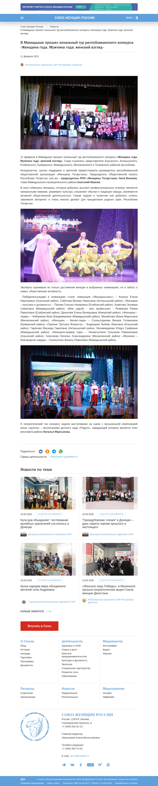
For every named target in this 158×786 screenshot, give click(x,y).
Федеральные (69, 693)
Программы (27, 661)
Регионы (27, 689)
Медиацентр (113, 641)
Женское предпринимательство (74, 655)
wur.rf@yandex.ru (79, 755)
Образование (69, 676)
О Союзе (27, 641)
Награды (25, 653)
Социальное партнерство (76, 668)
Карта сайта (53, 783)
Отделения (27, 693)
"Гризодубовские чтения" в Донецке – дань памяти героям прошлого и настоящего (107, 523)
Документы (27, 665)
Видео (106, 649)
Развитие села (70, 672)
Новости (68, 689)
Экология (67, 664)
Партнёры (26, 657)
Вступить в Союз (39, 626)
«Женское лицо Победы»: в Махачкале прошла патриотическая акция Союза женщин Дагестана (109, 590)
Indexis (134, 783)
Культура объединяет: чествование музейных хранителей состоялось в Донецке (45, 523)
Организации (28, 697)
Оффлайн (108, 697)
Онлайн (107, 693)
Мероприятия (113, 689)
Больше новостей (36, 611)
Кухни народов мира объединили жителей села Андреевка (43, 588)
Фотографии (110, 645)
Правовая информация (32, 783)
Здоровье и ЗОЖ (71, 645)
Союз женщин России (75, 18)
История (25, 649)
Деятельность (72, 641)
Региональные (70, 697)
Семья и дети (69, 649)
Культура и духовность (64, 456)
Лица (23, 645)
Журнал (107, 653)
